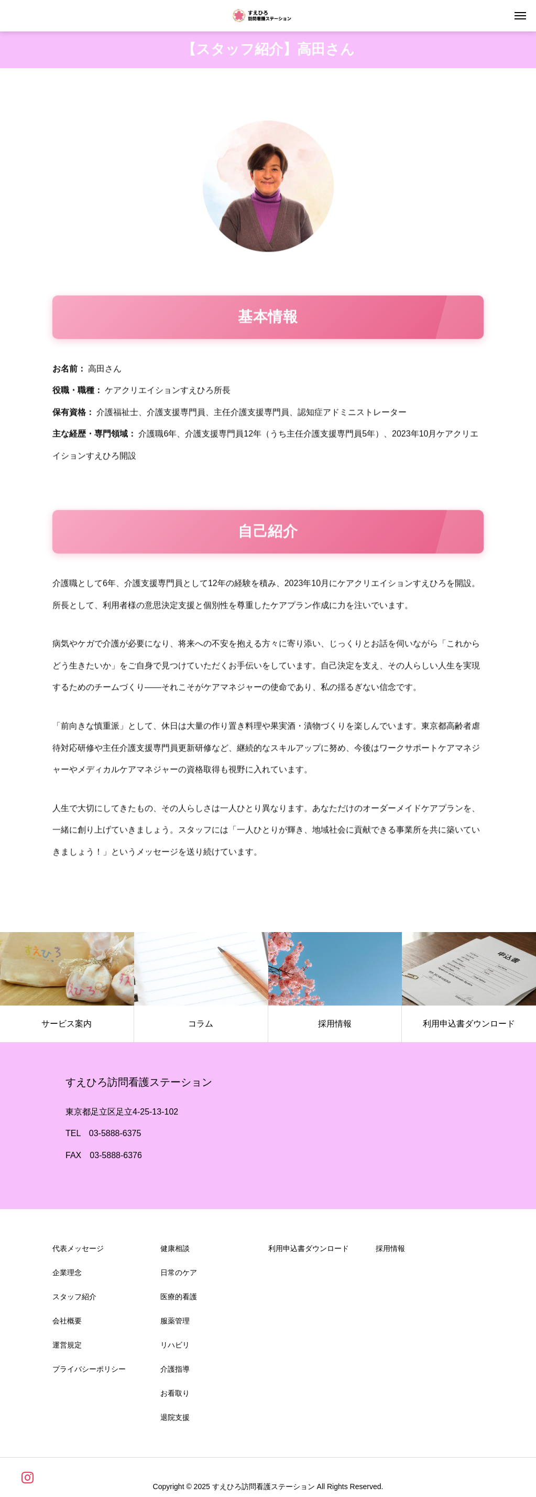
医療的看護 (178, 1300)
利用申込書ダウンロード (308, 1251)
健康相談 (175, 1251)
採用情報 (390, 1251)
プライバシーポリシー (89, 1372)
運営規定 (67, 1348)
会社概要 (67, 1324)
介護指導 (175, 1372)
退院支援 (175, 1420)
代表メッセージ (78, 1251)
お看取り (175, 1396)
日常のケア (178, 1275)
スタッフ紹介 (74, 1300)
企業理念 (67, 1275)
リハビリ (175, 1348)
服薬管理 (175, 1324)
